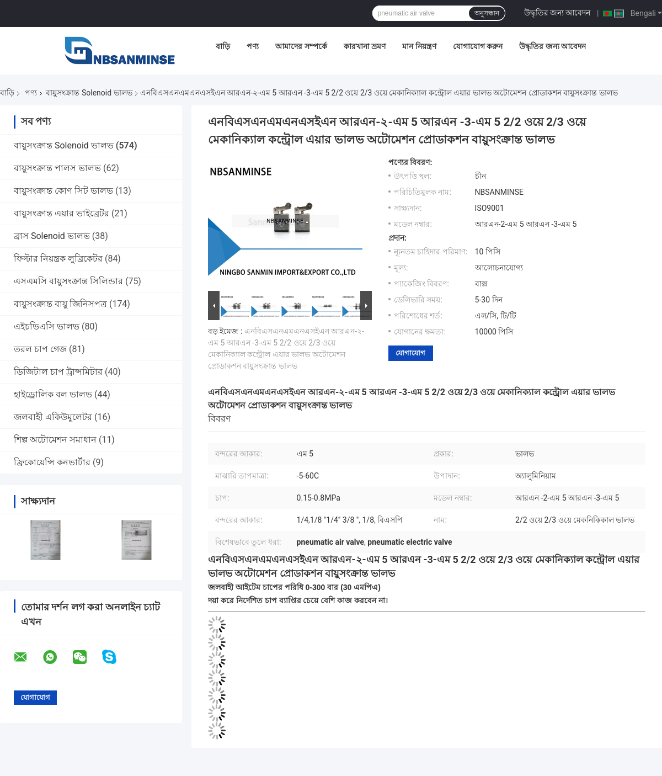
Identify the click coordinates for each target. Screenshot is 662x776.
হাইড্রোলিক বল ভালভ (53, 394)
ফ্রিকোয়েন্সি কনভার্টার (52, 462)
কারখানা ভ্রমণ (365, 46)
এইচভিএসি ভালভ (46, 326)
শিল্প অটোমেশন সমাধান (55, 439)
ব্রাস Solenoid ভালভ (52, 236)
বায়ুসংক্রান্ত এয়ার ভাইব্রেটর (61, 213)
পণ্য (253, 46)
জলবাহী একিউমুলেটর (53, 417)
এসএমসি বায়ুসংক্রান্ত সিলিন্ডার (68, 281)
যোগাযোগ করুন (478, 46)
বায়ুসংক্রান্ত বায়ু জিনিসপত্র (60, 304)
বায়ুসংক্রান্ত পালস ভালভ (57, 168)
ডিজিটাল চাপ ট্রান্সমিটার (58, 371)
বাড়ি (223, 46)
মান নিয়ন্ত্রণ (419, 46)
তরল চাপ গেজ (40, 349)
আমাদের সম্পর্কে (301, 46)
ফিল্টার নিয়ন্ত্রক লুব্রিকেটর (58, 258)
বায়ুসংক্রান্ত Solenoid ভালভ (89, 92)
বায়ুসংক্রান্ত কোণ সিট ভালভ (63, 190)
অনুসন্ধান (486, 13)
